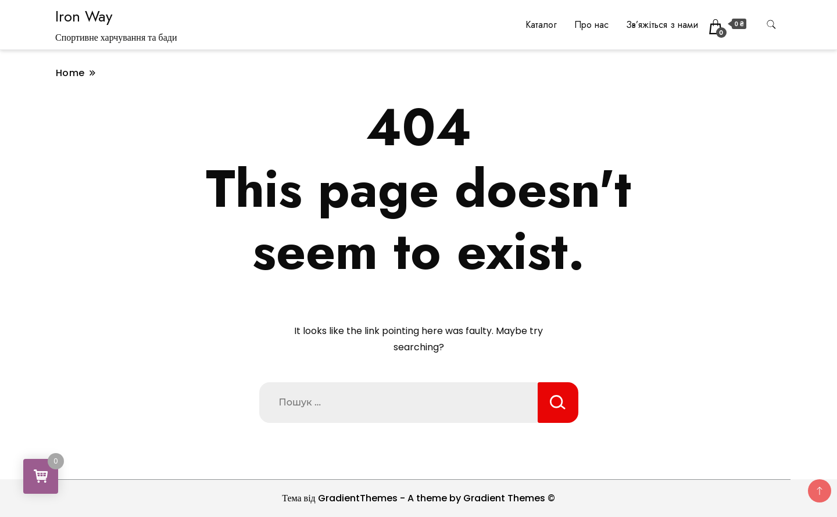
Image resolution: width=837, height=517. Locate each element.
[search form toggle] (771, 24)
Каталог (541, 24)
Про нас (591, 24)
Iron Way (83, 16)
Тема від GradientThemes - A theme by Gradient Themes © (418, 498)
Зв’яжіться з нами (662, 24)
